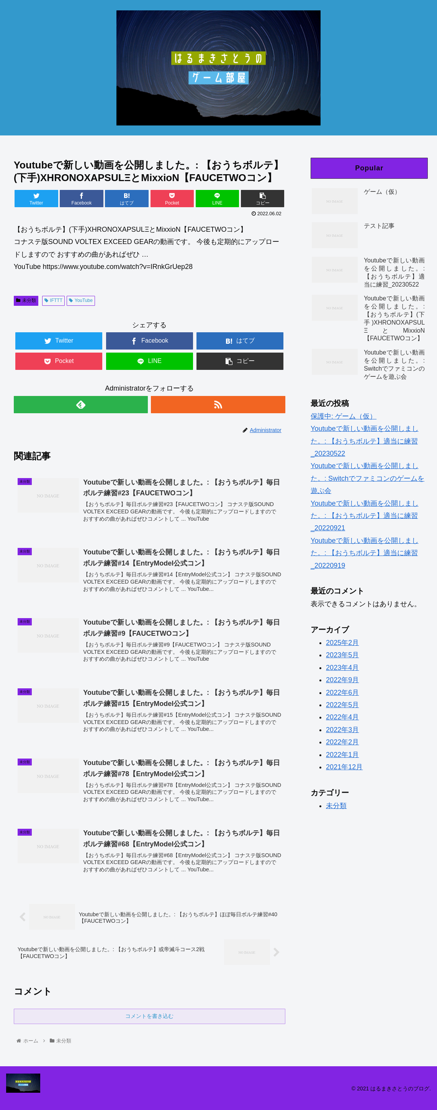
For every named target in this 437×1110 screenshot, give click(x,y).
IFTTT (53, 300)
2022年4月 (342, 717)
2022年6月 (342, 692)
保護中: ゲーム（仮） (343, 416)
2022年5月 (342, 705)
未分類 (26, 300)
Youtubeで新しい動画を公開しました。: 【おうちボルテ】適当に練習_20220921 (364, 516)
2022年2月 (342, 742)
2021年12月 (344, 767)
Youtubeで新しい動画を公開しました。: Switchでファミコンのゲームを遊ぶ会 (367, 478)
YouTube (81, 300)
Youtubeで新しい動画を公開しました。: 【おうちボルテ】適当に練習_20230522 (364, 441)
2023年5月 (342, 655)
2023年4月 (342, 667)
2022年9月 (342, 680)
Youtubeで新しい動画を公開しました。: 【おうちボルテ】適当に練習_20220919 (364, 553)
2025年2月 (342, 643)
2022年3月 (342, 730)
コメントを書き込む (149, 1016)
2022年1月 (342, 755)
